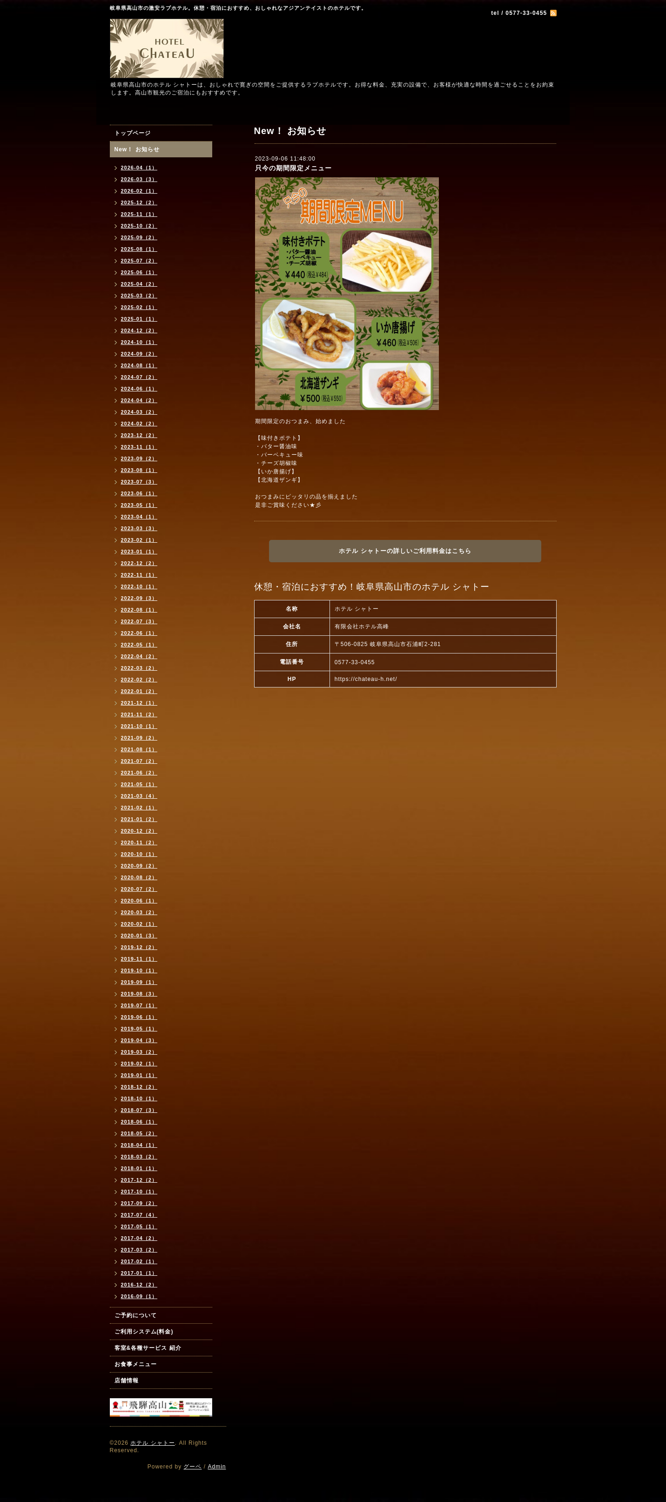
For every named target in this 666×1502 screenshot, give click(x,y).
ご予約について (135, 1315)
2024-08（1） (139, 365)
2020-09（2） (139, 866)
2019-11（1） (139, 959)
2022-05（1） (139, 644)
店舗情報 (126, 1380)
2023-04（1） (139, 516)
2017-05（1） (139, 1226)
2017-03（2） (139, 1250)
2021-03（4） (139, 796)
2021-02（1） (139, 807)
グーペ (192, 1466)
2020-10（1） (139, 854)
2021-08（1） (139, 749)
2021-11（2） (139, 714)
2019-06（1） (139, 1017)
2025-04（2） (139, 284)
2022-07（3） (139, 621)
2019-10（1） (139, 970)
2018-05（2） (139, 1133)
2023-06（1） (139, 493)
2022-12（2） (139, 563)
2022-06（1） (139, 633)
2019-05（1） (139, 1028)
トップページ (132, 133)
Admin (217, 1466)
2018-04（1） (139, 1145)
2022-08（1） (139, 610)
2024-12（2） (139, 330)
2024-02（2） (139, 423)
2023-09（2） (139, 458)
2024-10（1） (139, 342)
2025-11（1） (139, 214)
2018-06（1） (139, 1122)
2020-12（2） (139, 831)
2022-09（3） (139, 598)
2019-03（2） (139, 1052)
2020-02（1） (139, 924)
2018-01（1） (139, 1168)
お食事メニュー (135, 1364)
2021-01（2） (139, 819)
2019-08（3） (139, 994)
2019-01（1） (139, 1075)
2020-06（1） (139, 900)
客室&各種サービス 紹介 (148, 1348)
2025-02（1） (139, 307)
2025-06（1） (139, 272)
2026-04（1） (139, 167)
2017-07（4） (139, 1215)
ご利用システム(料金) (144, 1331)
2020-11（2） (139, 842)
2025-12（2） (139, 202)
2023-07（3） (139, 482)
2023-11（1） (139, 447)
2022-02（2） (139, 679)
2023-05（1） (139, 505)
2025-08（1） (139, 249)
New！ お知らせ (137, 149)
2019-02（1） (139, 1063)
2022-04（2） (139, 656)
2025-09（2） (139, 237)
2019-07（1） (139, 1005)
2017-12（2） (139, 1180)
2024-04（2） (139, 400)
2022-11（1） (139, 575)
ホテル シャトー (152, 1443)
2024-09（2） (139, 354)
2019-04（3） (139, 1040)
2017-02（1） (139, 1261)
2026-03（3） (139, 179)
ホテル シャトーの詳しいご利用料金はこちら (405, 550)
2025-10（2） (139, 226)
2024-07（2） (139, 377)
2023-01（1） (139, 551)
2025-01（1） (139, 319)
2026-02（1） (139, 191)
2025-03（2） (139, 295)
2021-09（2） (139, 738)
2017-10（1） (139, 1191)
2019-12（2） (139, 947)
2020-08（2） (139, 877)
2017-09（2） (139, 1203)
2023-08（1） (139, 470)
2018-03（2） (139, 1156)
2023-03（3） (139, 528)
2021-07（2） (139, 761)
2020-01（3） (139, 935)
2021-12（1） (139, 703)
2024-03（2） (139, 412)
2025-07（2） (139, 260)
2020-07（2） (139, 889)
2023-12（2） (139, 435)
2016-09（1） (139, 1296)
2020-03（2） (139, 912)
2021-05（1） (139, 784)
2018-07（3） (139, 1110)
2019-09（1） (139, 982)
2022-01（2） (139, 691)
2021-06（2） (139, 772)
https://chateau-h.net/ (366, 679)
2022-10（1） (139, 586)
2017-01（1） (139, 1273)
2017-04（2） (139, 1238)
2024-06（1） (139, 388)
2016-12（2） (139, 1284)
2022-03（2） (139, 668)
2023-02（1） (139, 540)
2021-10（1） (139, 726)
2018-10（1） (139, 1098)
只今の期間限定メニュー (293, 168)
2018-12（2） (139, 1087)
